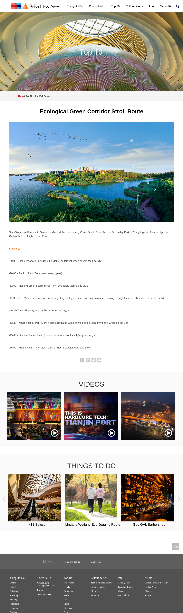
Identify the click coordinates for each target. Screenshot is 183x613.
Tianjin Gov (95, 562)
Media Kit (150, 577)
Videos (148, 595)
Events (13, 582)
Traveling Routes (125, 587)
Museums (95, 595)
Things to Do (17, 577)
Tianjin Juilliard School (101, 582)
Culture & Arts (99, 577)
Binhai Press (150, 587)
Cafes (66, 599)
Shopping (14, 608)
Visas (120, 591)
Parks (66, 604)
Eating (13, 587)
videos (91, 384)
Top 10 (29, 96)
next (178, 499)
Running (13, 599)
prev (4, 499)
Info (120, 577)
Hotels (67, 587)
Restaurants (69, 591)
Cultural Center (98, 587)
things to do (91, 466)
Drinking (14, 591)
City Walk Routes (42, 96)
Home (21, 96)
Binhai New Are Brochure (157, 582)
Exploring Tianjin (72, 562)
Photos (148, 591)
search (177, 6)
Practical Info (124, 595)
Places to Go (44, 577)
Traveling (14, 595)
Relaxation (14, 604)
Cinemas (68, 608)
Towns (40, 590)
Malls (66, 595)
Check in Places (44, 594)
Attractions (69, 582)
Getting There (124, 582)
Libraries (95, 591)
